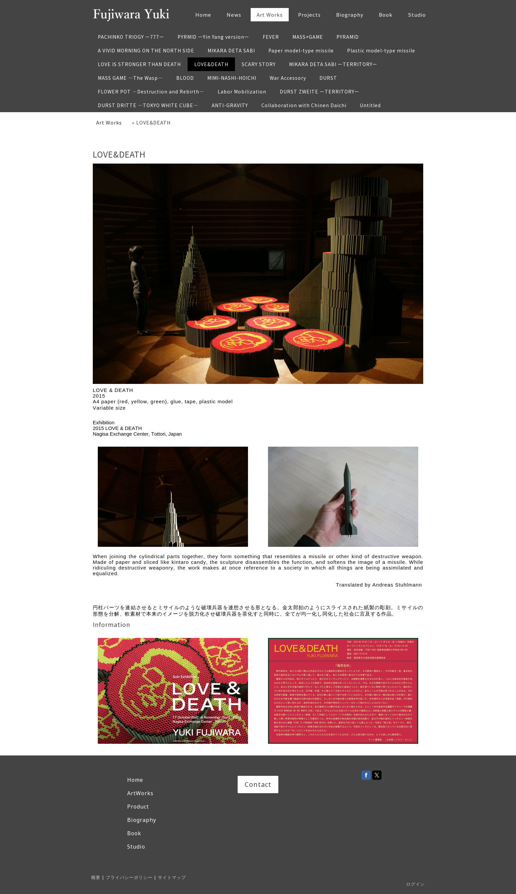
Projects (309, 14)
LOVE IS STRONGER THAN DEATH (139, 64)
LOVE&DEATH (211, 64)
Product (138, 806)
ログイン (415, 884)
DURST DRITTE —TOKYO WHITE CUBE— (148, 105)
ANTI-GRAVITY (230, 105)
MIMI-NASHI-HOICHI (231, 77)
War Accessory (288, 77)
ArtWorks (140, 793)
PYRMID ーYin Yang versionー (213, 36)
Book (386, 14)
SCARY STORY (259, 64)
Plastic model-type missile (381, 50)
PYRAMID (347, 36)
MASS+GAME (307, 36)
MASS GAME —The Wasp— (130, 77)
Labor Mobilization (242, 91)
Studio (417, 14)
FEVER (271, 36)
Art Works (270, 14)
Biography (349, 14)
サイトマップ (172, 877)
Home (203, 14)
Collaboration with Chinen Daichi (303, 105)
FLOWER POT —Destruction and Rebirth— (151, 91)
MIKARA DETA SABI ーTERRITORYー (333, 64)
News (234, 14)
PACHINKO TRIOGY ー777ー (131, 36)
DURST (328, 77)
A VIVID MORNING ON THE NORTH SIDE (146, 50)
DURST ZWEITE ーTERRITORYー (319, 91)
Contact (258, 784)
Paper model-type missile (301, 50)
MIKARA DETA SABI (231, 50)
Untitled (370, 105)
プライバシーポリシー (129, 877)
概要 (95, 877)
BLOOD (185, 77)
